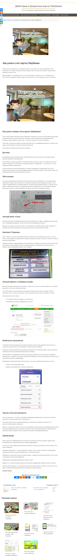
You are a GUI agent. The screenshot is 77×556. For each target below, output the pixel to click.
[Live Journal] (31, 492)
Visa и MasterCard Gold (66, 27)
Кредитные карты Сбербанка (10, 15)
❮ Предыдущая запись (9, 499)
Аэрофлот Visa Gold (65, 45)
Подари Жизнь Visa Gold (66, 29)
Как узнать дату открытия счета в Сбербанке (36, 504)
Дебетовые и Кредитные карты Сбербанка (38, 6)
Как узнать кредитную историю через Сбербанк (10, 548)
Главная (5, 20)
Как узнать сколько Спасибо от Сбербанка (9, 531)
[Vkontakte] (14, 492)
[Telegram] (36, 492)
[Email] (42, 492)
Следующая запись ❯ (47, 499)
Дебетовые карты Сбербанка (29, 15)
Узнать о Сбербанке (45, 15)
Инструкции (55, 15)
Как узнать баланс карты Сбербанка (56, 1)
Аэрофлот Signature (65, 47)
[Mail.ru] (25, 492)
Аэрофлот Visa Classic (66, 39)
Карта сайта (64, 15)
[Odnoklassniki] (20, 492)
